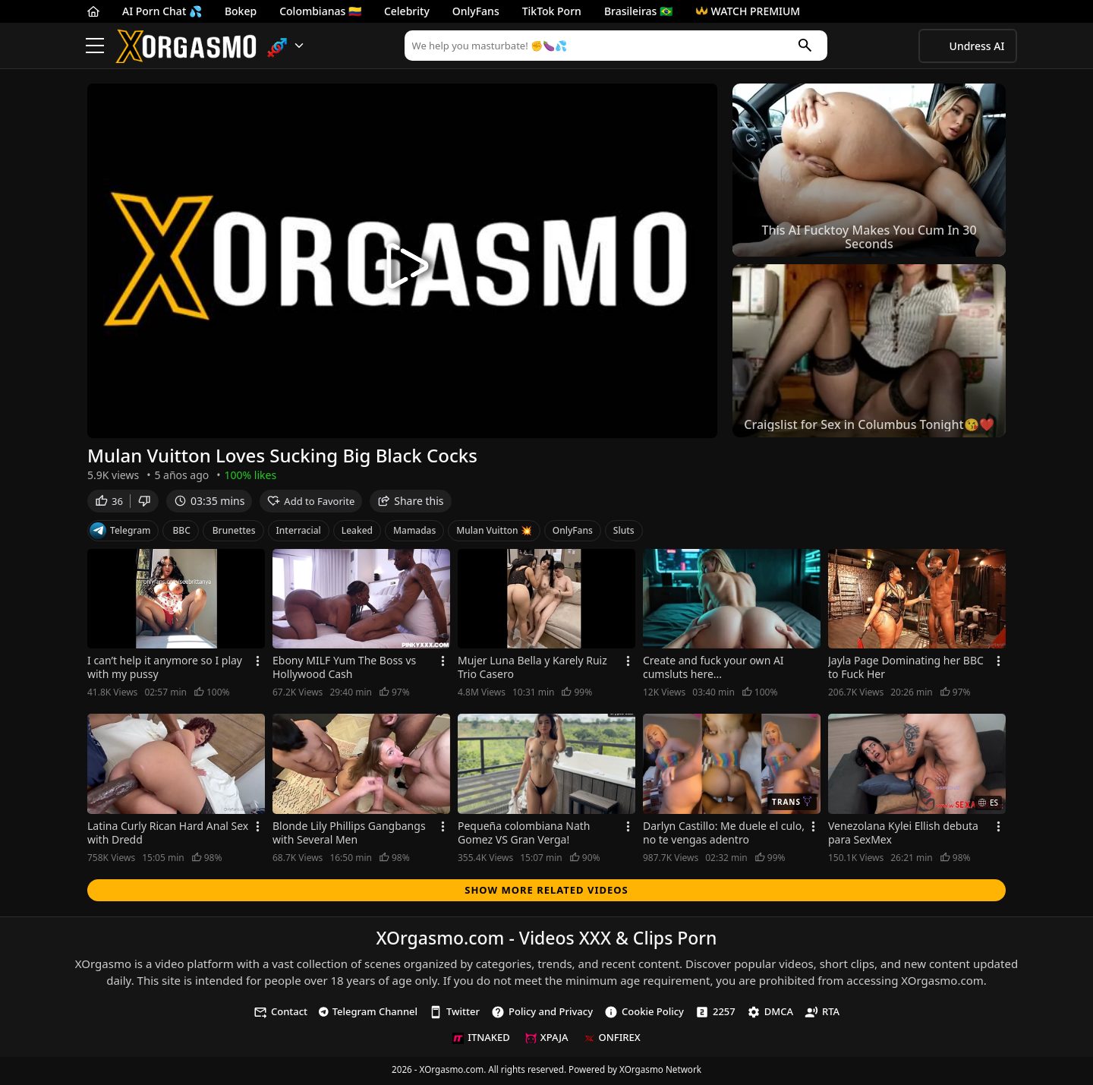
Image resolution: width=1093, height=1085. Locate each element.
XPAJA (547, 1040)
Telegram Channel (368, 1013)
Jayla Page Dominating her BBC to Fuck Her (906, 670)
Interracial (298, 532)
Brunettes (234, 532)
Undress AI (977, 46)
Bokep (241, 11)
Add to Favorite (310, 503)
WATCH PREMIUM (747, 11)
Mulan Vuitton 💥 (493, 532)
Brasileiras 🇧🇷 (638, 11)
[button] (285, 46)
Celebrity (407, 11)
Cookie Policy (644, 1014)
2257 (715, 1014)
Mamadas (414, 532)
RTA (822, 1014)
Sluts (624, 532)
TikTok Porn (551, 11)
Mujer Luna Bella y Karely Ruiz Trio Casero (532, 670)
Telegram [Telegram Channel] (120, 533)
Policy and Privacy (542, 1014)
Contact (280, 1014)
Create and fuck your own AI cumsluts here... (713, 670)
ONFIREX (612, 1040)
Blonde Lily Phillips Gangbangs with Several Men (349, 835)
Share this (410, 503)
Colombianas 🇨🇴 (320, 11)
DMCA (770, 1014)
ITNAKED (480, 1040)
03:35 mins (209, 503)
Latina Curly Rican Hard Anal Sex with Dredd (167, 835)
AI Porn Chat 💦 (162, 11)
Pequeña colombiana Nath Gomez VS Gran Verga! (524, 835)
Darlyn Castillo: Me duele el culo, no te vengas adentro (724, 835)
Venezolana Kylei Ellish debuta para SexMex (903, 835)
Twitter (454, 1014)
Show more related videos (546, 892)
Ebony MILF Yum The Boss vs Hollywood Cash (344, 670)
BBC (181, 532)
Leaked (357, 532)
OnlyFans (475, 11)
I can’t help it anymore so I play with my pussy (164, 670)
